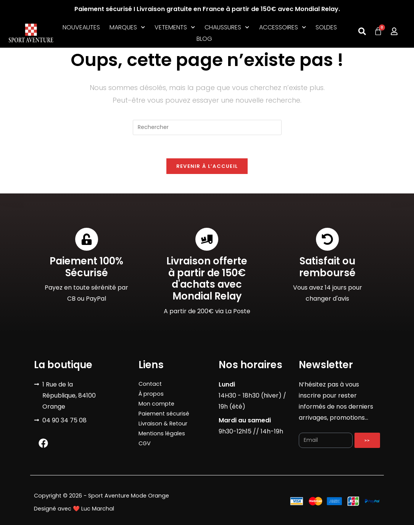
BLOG (204, 38)
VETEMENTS (175, 27)
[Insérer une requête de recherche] (207, 127)
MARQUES (127, 27)
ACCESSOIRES (282, 27)
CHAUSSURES (227, 27)
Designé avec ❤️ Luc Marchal (74, 508)
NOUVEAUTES (81, 27)
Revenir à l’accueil (207, 166)
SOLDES (326, 27)
